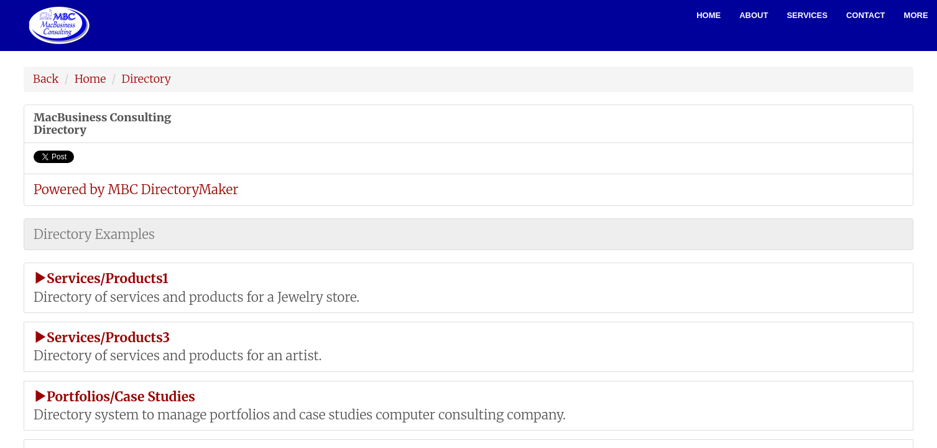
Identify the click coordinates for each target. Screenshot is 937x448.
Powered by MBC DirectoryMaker (136, 189)
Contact (865, 15)
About (753, 15)
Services (807, 15)
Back (45, 79)
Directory (147, 79)
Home (708, 15)
